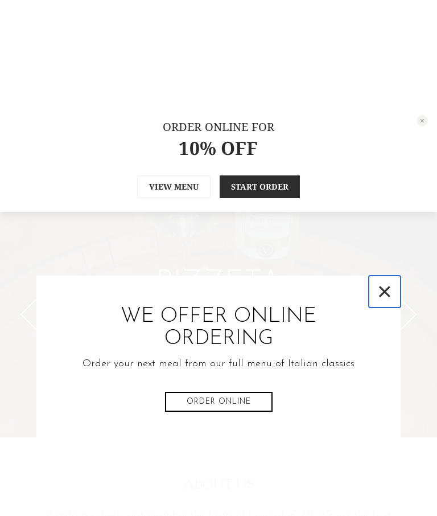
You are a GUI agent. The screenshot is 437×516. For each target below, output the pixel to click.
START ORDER (259, 186)
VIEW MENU (174, 186)
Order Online (219, 402)
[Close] (385, 292)
